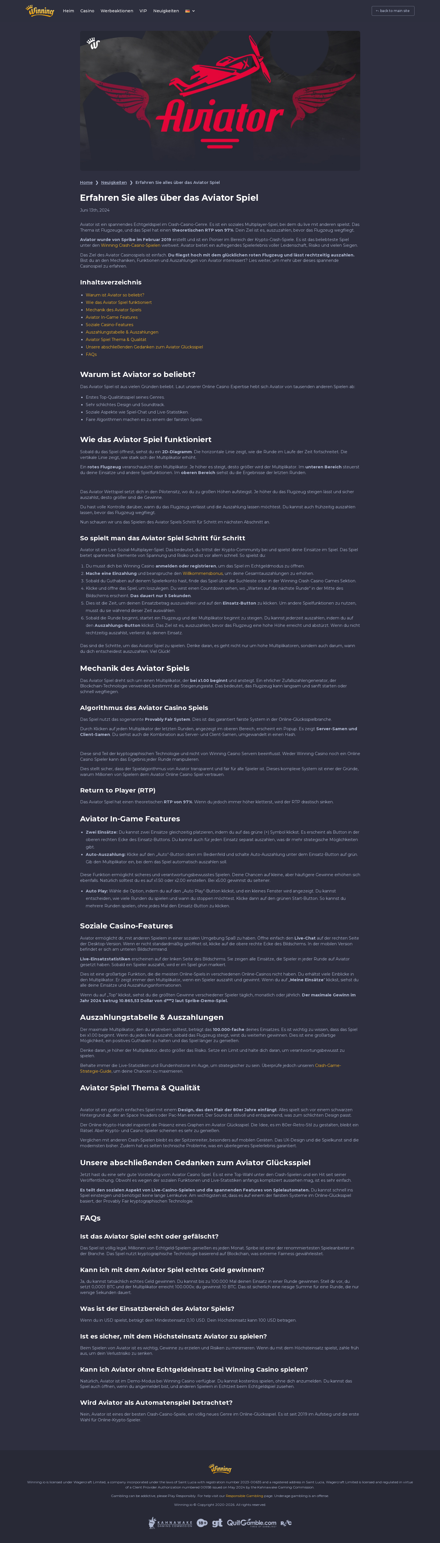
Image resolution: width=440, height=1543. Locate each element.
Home (86, 182)
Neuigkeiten (166, 10)
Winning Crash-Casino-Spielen (130, 245)
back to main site (395, 11)
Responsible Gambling (244, 1496)
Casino (87, 10)
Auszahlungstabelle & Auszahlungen (122, 332)
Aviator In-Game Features (112, 317)
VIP (143, 10)
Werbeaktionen (117, 10)
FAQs (91, 354)
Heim (68, 10)
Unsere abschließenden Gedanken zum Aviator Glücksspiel (144, 347)
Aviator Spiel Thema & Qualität (116, 339)
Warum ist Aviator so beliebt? (115, 295)
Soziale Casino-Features (109, 324)
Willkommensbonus (203, 573)
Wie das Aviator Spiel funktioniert (119, 302)
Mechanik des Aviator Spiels (113, 309)
